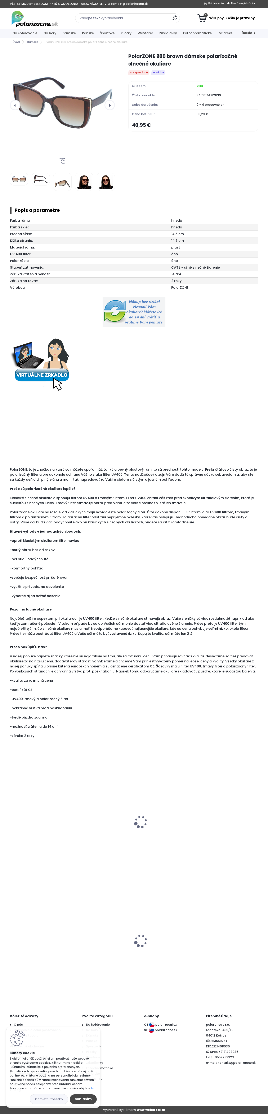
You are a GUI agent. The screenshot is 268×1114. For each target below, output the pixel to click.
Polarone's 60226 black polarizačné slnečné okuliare (161, 946)
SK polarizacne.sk (160, 1030)
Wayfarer (145, 33)
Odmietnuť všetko (49, 1099)
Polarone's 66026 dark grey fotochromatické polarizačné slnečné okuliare (36, 948)
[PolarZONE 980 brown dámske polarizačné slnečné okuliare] (62, 105)
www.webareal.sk (151, 1110)
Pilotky (126, 33)
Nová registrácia (243, 3)
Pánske (88, 33)
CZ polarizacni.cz (160, 1025)
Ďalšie (247, 33)
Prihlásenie (216, 3)
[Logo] (35, 18)
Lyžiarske (225, 33)
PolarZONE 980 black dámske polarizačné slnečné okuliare (37, 828)
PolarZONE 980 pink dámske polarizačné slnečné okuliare (162, 828)
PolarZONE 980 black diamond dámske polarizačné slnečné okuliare (100, 830)
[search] (175, 19)
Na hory (50, 33)
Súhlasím (83, 1099)
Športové (107, 33)
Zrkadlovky (168, 33)
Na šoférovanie (25, 33)
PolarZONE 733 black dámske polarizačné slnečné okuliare (225, 946)
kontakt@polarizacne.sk (237, 1063)
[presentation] (15, 105)
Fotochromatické (197, 33)
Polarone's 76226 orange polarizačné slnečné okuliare (98, 946)
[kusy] (22, 857)
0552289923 (224, 1057)
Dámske (69, 33)
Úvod (16, 42)
